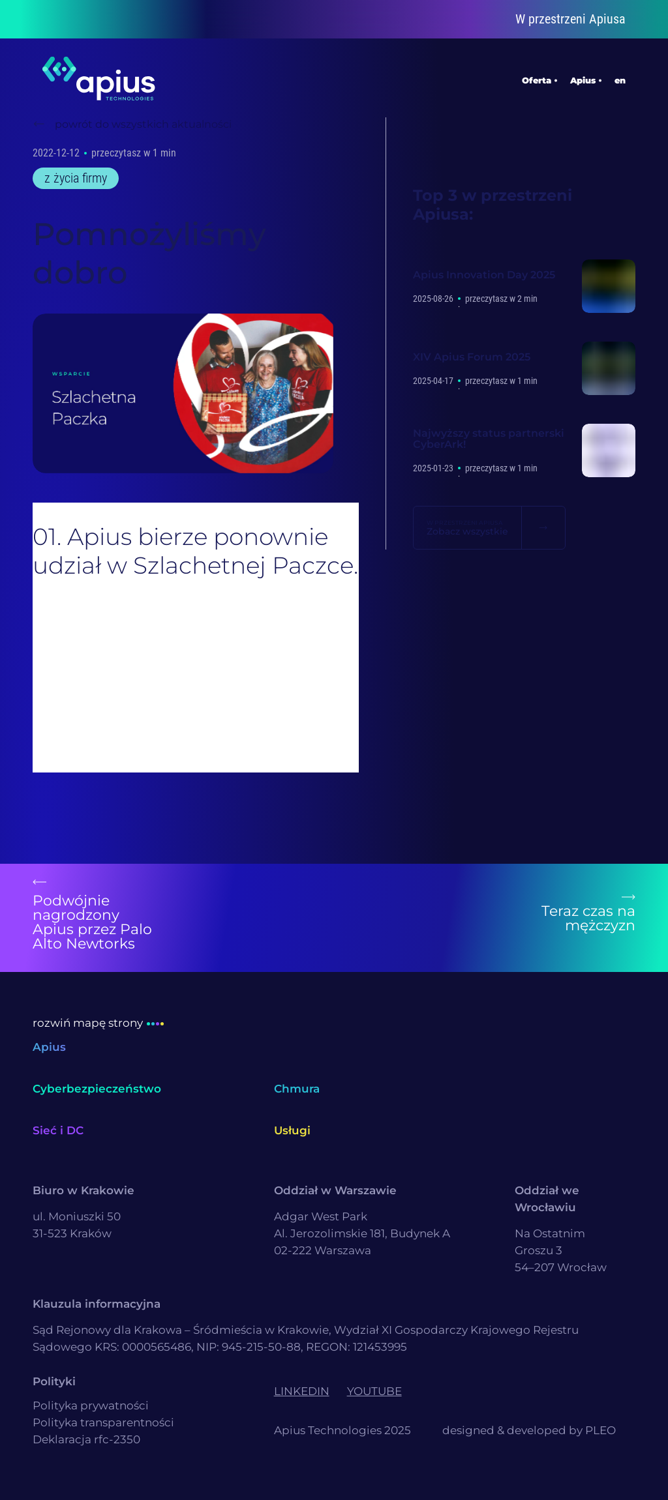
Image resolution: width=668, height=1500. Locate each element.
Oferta (536, 78)
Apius (583, 78)
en (620, 78)
